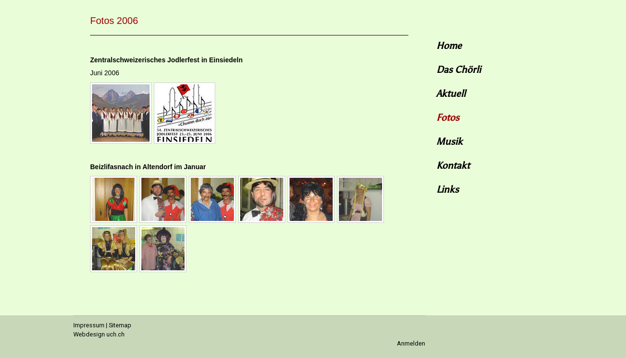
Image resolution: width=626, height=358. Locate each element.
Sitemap (120, 325)
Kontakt (453, 165)
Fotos (447, 117)
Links (447, 189)
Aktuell (450, 93)
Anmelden (411, 343)
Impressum (88, 325)
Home (449, 45)
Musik (449, 141)
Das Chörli (458, 69)
